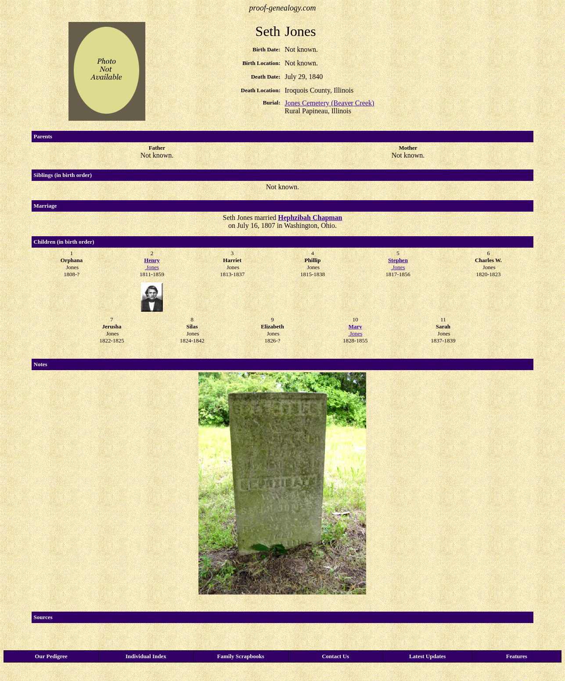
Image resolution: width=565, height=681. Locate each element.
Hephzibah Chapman (310, 217)
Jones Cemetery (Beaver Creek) (329, 103)
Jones (151, 263)
